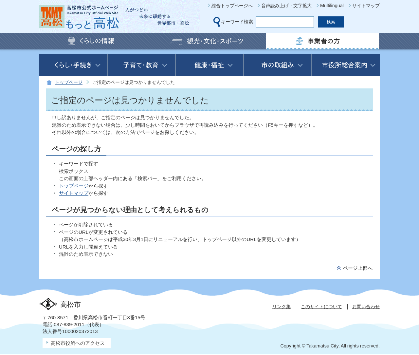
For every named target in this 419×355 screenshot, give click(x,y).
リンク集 (281, 306)
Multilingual (332, 5)
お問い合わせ (366, 306)
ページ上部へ (358, 268)
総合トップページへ (232, 5)
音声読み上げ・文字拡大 (286, 5)
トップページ (68, 82)
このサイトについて (321, 306)
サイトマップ (366, 5)
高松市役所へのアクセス (78, 343)
